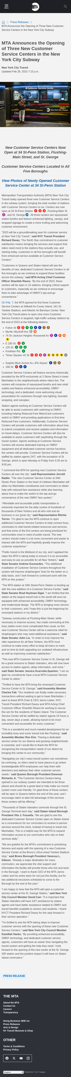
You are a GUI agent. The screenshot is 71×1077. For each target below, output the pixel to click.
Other (9, 1040)
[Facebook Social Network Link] (7, 1058)
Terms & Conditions (14, 1046)
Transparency (10, 1012)
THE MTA (11, 996)
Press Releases (11, 1024)
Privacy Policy (11, 1049)
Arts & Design (10, 1027)
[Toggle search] (65, 6)
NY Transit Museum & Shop (18, 1030)
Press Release (14, 976)
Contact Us (9, 1006)
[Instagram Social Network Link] (28, 1058)
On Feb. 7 (7, 302)
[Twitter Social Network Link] (14, 1058)
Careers (7, 1009)
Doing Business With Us (16, 1021)
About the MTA (11, 1002)
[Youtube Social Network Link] (21, 1058)
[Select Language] (13, 1072)
